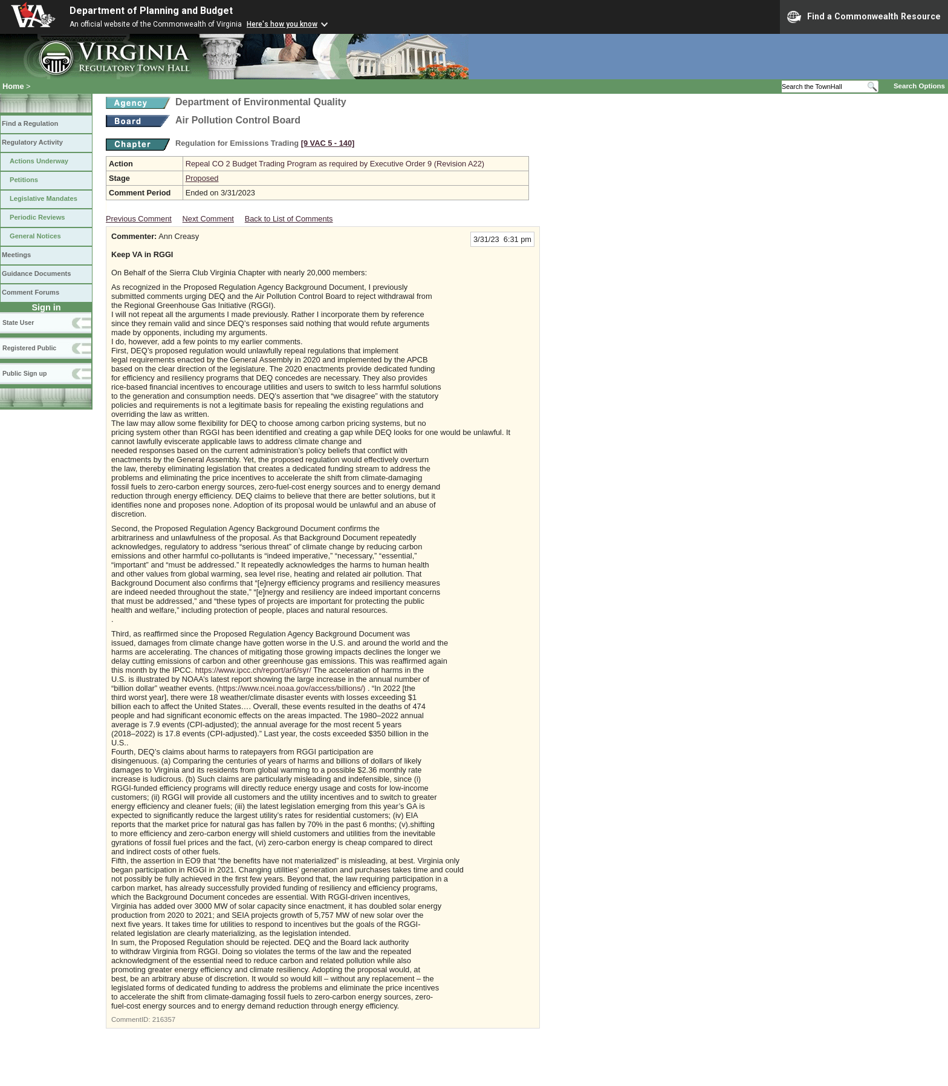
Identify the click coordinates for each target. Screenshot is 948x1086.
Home (13, 86)
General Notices (35, 236)
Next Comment (208, 218)
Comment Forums (30, 292)
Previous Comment (139, 218)
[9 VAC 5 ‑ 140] (328, 143)
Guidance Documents (36, 273)
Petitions (24, 179)
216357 (163, 1019)
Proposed (202, 178)
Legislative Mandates (43, 198)
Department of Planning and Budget (151, 10)
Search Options (919, 86)
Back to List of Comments (289, 218)
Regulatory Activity (32, 142)
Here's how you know (282, 24)
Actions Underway (39, 161)
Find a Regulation (30, 123)
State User (18, 322)
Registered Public (29, 348)
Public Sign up (24, 373)
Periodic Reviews (37, 217)
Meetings (16, 254)
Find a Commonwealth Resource (864, 17)
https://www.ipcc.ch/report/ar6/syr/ (253, 670)
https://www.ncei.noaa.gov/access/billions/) (292, 688)
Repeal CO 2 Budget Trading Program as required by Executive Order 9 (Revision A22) (335, 163)
